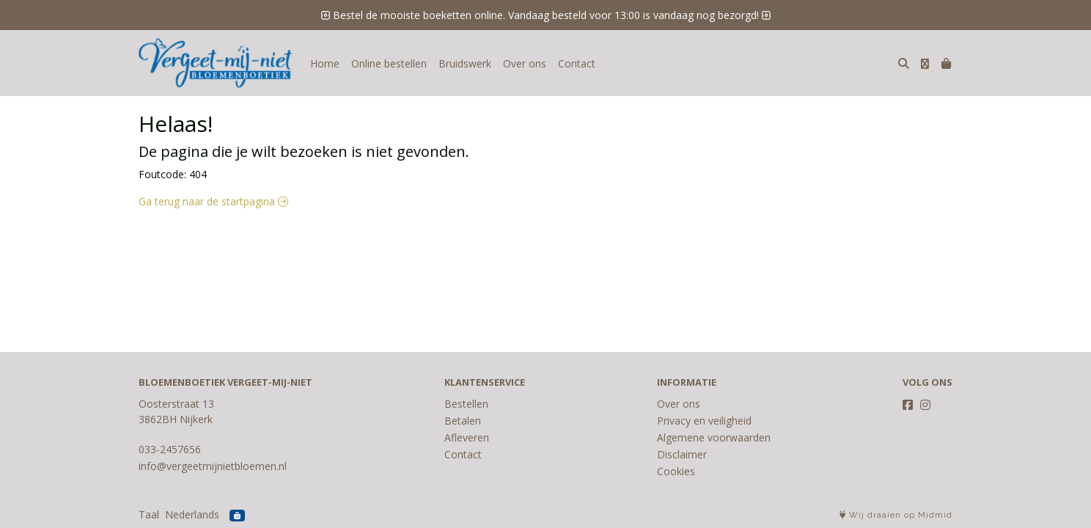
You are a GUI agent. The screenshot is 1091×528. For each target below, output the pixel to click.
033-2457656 (170, 449)
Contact (576, 63)
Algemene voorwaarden (714, 437)
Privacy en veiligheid (704, 421)
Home (324, 63)
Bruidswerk (464, 63)
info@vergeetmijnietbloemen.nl (213, 466)
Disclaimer (682, 454)
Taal (149, 514)
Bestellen (466, 404)
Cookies (676, 471)
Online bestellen (389, 63)
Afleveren (466, 437)
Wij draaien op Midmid (896, 515)
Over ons (524, 63)
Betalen (462, 421)
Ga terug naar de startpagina (213, 201)
